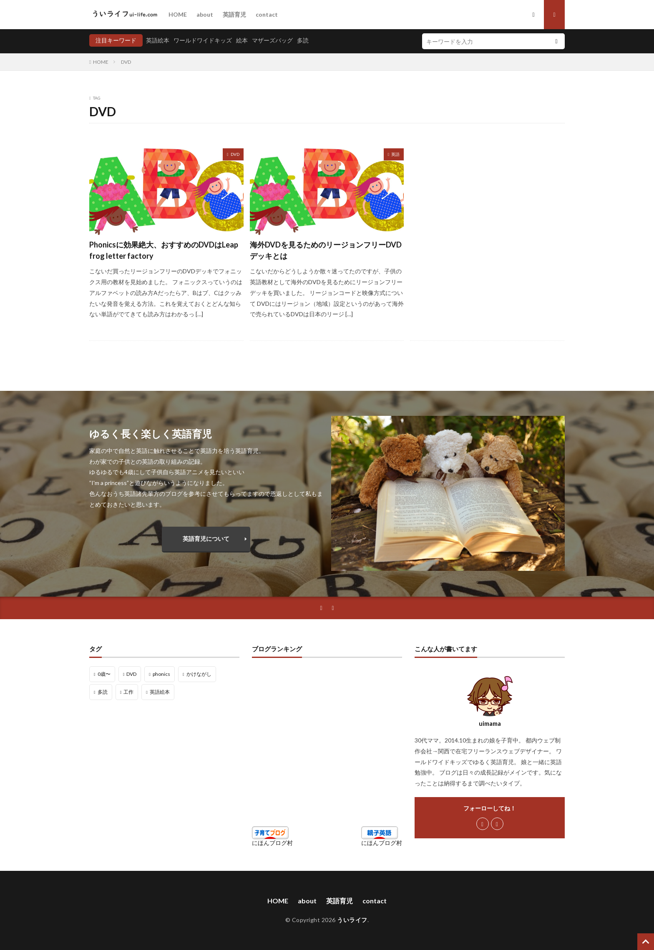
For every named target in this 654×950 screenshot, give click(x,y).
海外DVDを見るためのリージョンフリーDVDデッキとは (326, 250)
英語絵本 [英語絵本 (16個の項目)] (160, 692)
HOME (178, 14)
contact (267, 14)
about (204, 14)
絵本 (242, 40)
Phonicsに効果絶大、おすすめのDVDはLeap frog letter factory (163, 250)
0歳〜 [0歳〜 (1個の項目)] (104, 674)
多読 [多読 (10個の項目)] (103, 692)
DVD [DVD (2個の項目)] (131, 674)
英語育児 (234, 14)
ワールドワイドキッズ (203, 40)
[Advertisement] (487, 214)
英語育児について (206, 538)
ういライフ (352, 919)
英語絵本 (157, 40)
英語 (395, 154)
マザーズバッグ (272, 40)
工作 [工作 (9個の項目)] (128, 692)
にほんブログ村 (272, 842)
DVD (126, 62)
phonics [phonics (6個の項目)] (161, 674)
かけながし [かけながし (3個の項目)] (198, 674)
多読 (303, 40)
